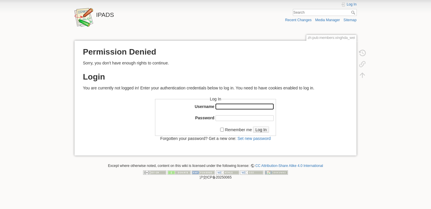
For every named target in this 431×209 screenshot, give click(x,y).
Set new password (253, 138)
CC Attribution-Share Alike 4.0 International (289, 166)
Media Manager (327, 20)
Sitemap (350, 20)
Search (354, 12)
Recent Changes (298, 20)
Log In (261, 129)
